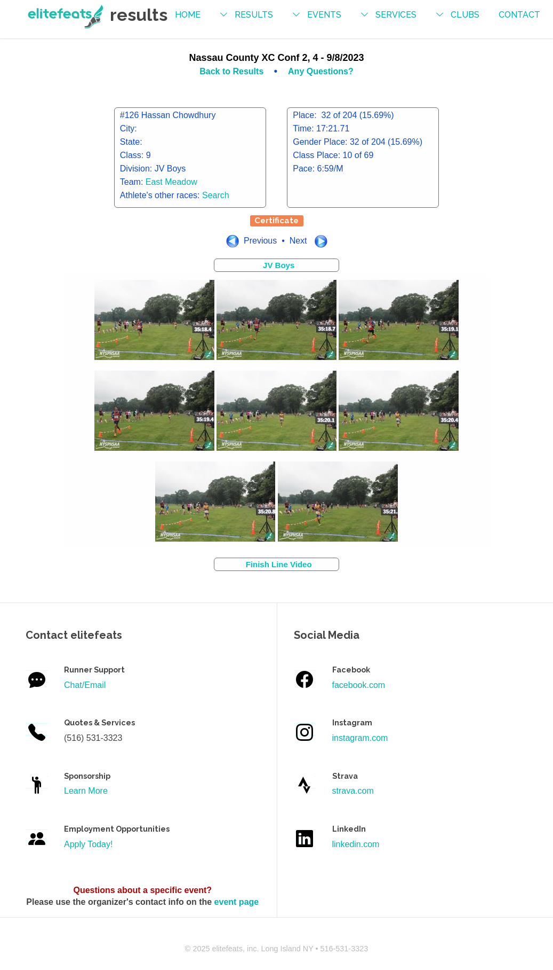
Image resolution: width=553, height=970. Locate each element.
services (395, 15)
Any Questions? (321, 71)
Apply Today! (88, 844)
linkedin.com (356, 844)
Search (215, 195)
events (324, 15)
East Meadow (171, 181)
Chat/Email (85, 685)
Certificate (276, 220)
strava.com (353, 790)
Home (188, 15)
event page (236, 901)
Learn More (86, 790)
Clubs (465, 15)
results (254, 15)
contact (519, 15)
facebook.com (359, 685)
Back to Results (232, 71)
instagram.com (360, 737)
